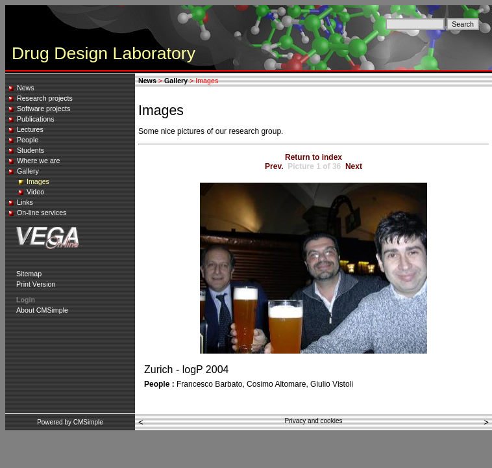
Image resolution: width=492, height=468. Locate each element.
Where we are (38, 160)
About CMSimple (42, 310)
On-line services (41, 212)
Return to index (313, 157)
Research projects (45, 98)
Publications (35, 119)
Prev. (274, 166)
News (25, 88)
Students (30, 150)
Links (25, 202)
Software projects (43, 108)
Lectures (30, 129)
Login (25, 300)
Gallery (28, 171)
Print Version (35, 284)
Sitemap (29, 274)
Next (353, 166)
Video (35, 192)
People (27, 140)
